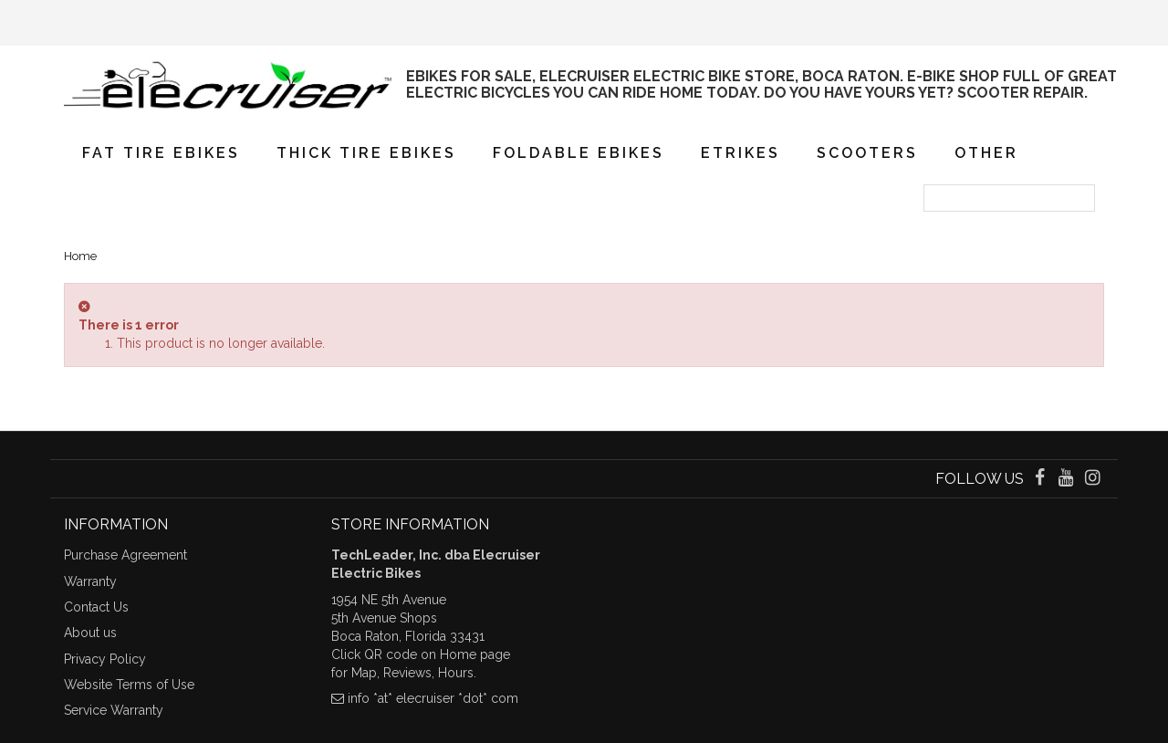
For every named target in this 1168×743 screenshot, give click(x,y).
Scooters (867, 153)
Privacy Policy (105, 659)
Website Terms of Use (129, 684)
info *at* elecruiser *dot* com (433, 698)
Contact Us (96, 607)
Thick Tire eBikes (366, 153)
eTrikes (740, 153)
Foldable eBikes (578, 153)
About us (90, 632)
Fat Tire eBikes (161, 153)
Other (986, 153)
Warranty (90, 581)
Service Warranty (113, 710)
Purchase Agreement (125, 555)
